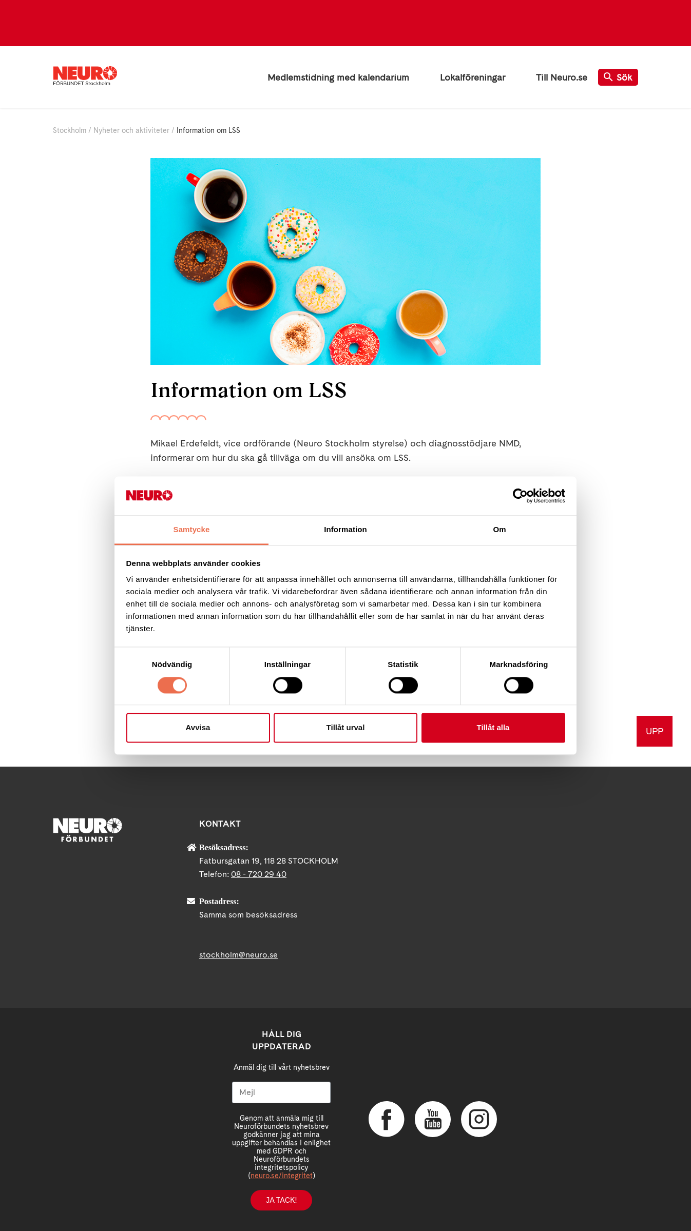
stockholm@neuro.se (238, 955)
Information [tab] (345, 529)
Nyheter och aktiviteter (131, 130)
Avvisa (198, 728)
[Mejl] (281, 1092)
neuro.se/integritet (282, 1175)
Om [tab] (499, 529)
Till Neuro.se (561, 77)
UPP (654, 731)
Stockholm (69, 130)
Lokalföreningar (472, 77)
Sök (618, 77)
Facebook (387, 1119)
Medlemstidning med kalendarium (338, 77)
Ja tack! (281, 1200)
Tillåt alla (493, 728)
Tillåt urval (346, 728)
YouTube (433, 1119)
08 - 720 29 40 (258, 874)
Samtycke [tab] (192, 529)
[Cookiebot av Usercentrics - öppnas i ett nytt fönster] (520, 495)
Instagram (479, 1119)
